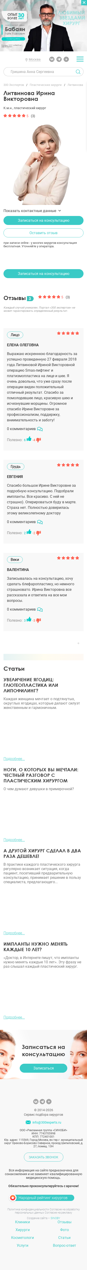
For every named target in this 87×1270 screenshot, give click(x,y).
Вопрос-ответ (64, 1245)
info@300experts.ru (46, 1122)
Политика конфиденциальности (28, 1209)
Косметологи (22, 1237)
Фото (64, 1230)
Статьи (64, 1237)
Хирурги (23, 1230)
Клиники (22, 1222)
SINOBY (55, 1218)
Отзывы (64, 1222)
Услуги (22, 1245)
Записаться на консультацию (43, 220)
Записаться (43, 1068)
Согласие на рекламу (58, 1212)
